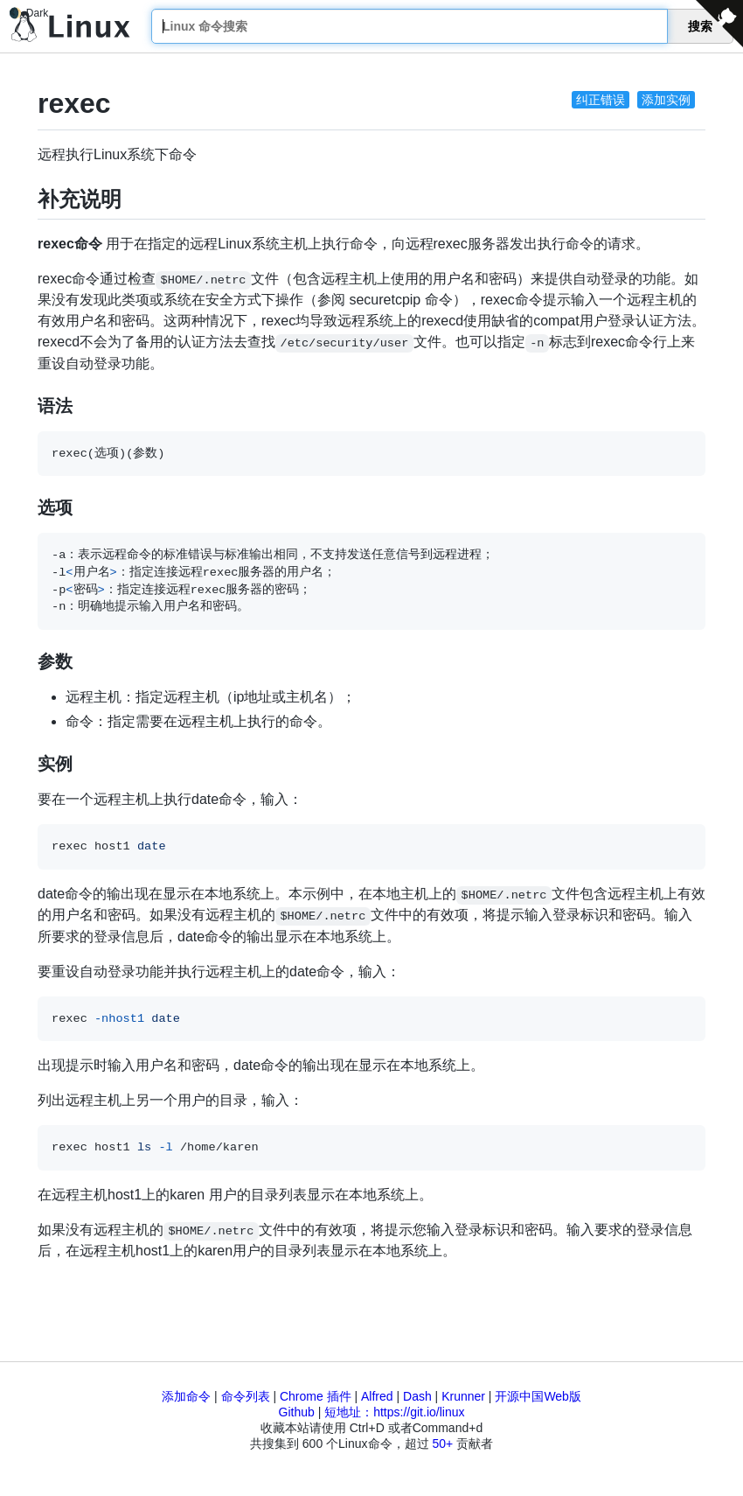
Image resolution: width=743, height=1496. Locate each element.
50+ (442, 1444)
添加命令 (186, 1396)
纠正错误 (600, 100)
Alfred (377, 1396)
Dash (417, 1396)
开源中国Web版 (538, 1396)
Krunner (463, 1396)
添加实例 (666, 100)
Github (297, 1412)
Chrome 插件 (315, 1396)
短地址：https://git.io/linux (394, 1412)
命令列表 (245, 1396)
